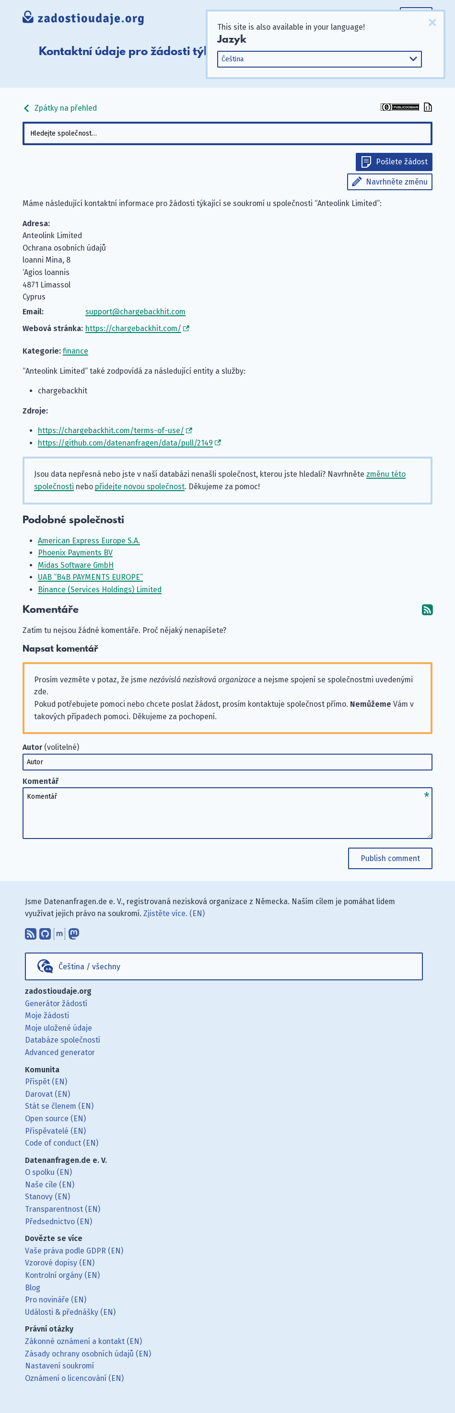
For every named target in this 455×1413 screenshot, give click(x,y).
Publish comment (390, 858)
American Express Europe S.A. (89, 540)
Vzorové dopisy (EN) (59, 1262)
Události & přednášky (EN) (70, 1312)
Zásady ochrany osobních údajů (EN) (88, 1353)
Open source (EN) (55, 1118)
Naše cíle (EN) (49, 1184)
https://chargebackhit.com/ (133, 328)
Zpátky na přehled (60, 108)
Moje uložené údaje (58, 1028)
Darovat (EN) (47, 1094)
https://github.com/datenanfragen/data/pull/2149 (125, 443)
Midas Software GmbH (76, 565)
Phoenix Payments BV (75, 552)
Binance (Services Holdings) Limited (100, 589)
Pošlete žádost (402, 161)
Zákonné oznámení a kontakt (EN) (83, 1341)
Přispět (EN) (46, 1081)
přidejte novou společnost (140, 486)
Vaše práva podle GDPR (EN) (74, 1250)
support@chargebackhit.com (135, 311)
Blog (32, 1287)
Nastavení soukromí (59, 1365)
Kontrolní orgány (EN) (62, 1275)
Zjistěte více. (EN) (174, 913)
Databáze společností (62, 1040)
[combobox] (227, 133)
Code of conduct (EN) (61, 1143)
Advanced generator (60, 1052)
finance (75, 351)
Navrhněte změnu (397, 181)
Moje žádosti (47, 1015)
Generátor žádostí (56, 1003)
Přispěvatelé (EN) (55, 1131)
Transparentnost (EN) (62, 1209)
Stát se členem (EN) (59, 1106)
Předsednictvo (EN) (58, 1221)
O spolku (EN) (48, 1172)
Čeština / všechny (89, 966)
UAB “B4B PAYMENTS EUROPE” (90, 577)
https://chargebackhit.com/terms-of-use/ (111, 430)
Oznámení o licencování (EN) (74, 1378)
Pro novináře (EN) (55, 1299)
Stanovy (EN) (47, 1196)
